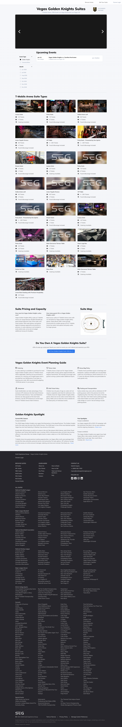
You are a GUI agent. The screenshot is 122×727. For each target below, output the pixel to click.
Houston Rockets (43, 535)
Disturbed (41, 617)
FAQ (53, 475)
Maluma (63, 642)
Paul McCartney (88, 604)
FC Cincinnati (42, 570)
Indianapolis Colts (43, 499)
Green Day (41, 646)
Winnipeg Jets (87, 564)
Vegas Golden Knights (89, 560)
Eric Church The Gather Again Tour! (48, 632)
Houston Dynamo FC (44, 574)
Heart (39, 653)
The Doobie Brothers (89, 665)
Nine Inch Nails (65, 684)
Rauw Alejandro (88, 623)
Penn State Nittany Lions (68, 596)
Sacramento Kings (88, 534)
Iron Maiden (41, 659)
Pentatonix (86, 610)
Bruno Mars (18, 659)
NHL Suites (18, 476)
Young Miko (86, 690)
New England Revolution (68, 570)
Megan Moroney (65, 655)
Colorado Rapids (20, 579)
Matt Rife (63, 653)
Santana (85, 640)
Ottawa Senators (66, 556)
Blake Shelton (19, 646)
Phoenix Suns (65, 545)
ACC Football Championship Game (25, 589)
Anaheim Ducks (20, 551)
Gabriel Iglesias (42, 638)
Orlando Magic (65, 541)
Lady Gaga (64, 615)
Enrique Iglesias (42, 631)
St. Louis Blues (87, 551)
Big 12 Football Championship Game (24, 597)
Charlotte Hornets (20, 537)
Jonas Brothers (42, 676)
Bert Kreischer (19, 634)
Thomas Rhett (87, 672)
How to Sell (55, 468)
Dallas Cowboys (20, 507)
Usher (85, 684)
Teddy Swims (87, 663)
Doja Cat (40, 619)
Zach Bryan (86, 693)
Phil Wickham (87, 612)
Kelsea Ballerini (65, 610)
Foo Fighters (41, 634)
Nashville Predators (43, 564)
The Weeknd (87, 671)
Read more (98, 427)
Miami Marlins (42, 526)
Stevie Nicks (86, 651)
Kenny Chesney (65, 613)
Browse (89, 2)
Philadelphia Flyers (66, 558)
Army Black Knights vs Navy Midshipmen (23, 593)
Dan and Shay (19, 691)
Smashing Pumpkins (89, 648)
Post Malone (87, 621)
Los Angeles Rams (66, 492)
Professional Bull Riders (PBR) (47, 701)
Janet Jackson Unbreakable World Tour (48, 668)
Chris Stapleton (19, 680)
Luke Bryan (64, 634)
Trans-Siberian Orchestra (90, 678)
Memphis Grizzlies (43, 543)
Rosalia (85, 632)
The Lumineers (87, 669)
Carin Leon (18, 671)
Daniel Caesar (19, 693)
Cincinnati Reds (19, 526)
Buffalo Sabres (19, 554)
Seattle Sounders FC (89, 572)
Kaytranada (64, 606)
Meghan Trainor (65, 657)
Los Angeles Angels (44, 522)
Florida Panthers (43, 556)
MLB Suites (18, 473)
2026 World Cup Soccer (22, 699)
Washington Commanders (91, 499)
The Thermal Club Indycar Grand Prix (70, 700)
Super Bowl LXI (87, 501)
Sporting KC (86, 574)
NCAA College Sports (21, 587)
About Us (41, 466)
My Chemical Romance (67, 674)
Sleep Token (86, 646)
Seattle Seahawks (88, 494)
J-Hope (40, 665)
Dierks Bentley (42, 612)
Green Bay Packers (43, 495)
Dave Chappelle (42, 604)
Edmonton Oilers (43, 554)
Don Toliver (41, 621)
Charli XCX (18, 676)
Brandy (17, 655)
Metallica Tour (65, 661)
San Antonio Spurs (88, 535)
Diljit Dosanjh (42, 613)
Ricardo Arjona (87, 625)
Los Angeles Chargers (44, 507)
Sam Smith (86, 638)
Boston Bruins (19, 553)
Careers (41, 476)
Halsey (40, 650)
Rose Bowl (64, 598)
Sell (103, 2)
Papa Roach (64, 693)
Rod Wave (86, 627)
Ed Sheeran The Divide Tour (46, 627)
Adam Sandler (19, 610)
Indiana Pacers (42, 537)
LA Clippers (41, 539)
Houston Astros (42, 518)
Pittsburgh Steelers (66, 507)
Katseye (40, 693)
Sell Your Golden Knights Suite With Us (61, 351)
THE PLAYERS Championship (46, 705)
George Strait (42, 640)
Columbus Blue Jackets (22, 564)
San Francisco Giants (67, 526)
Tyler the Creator (88, 682)
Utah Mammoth (88, 556)
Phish (85, 613)
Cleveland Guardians (44, 513)
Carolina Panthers (20, 499)
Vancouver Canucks (89, 558)
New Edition (64, 678)
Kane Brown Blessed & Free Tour (47, 690)
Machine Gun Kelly (66, 638)
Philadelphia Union (66, 577)
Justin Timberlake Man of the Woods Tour (46, 685)
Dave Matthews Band (44, 606)
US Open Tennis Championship (70, 703)
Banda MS (18, 631)
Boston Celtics (19, 534)
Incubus (40, 657)
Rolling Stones (87, 629)
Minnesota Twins (66, 514)
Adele (17, 612)
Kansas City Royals (43, 520)
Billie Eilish (18, 638)
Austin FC (18, 572)
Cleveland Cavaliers (21, 541)
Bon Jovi (17, 650)
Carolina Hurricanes (21, 558)
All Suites (18, 466)
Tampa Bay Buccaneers (90, 495)
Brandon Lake (19, 653)
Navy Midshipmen (66, 593)
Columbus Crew (20, 581)
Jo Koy (40, 674)
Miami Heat (41, 545)
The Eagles (86, 667)
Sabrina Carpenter (88, 636)
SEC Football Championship (91, 589)
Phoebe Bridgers (88, 615)
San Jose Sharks (65, 562)
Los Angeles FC (42, 579)
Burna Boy (18, 663)
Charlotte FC (19, 575)
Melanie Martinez (66, 659)
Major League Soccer (21, 568)
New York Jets (65, 503)
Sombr (85, 650)
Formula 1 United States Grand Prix (25, 703)
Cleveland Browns (20, 505)
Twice (85, 680)
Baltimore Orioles (20, 518)
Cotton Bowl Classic (44, 598)
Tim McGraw (87, 674)
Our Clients (42, 468)
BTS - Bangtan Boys (21, 627)
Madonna (63, 640)
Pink (84, 617)
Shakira (85, 642)
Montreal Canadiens (44, 562)
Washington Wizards (89, 541)
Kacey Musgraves (43, 688)
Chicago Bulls (19, 539)
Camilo (17, 667)
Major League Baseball (22, 511)
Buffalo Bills (18, 497)
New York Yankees (66, 518)
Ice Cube (40, 655)
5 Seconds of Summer (21, 604)
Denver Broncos (42, 492)
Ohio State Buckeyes (67, 594)
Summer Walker (88, 655)
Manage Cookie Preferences (79, 717)
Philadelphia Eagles (66, 505)
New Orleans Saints (66, 499)
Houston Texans (43, 497)
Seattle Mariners (88, 513)
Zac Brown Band (88, 691)
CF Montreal (18, 574)
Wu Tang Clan (87, 688)
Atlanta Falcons (20, 494)
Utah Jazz (86, 539)
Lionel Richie (64, 625)
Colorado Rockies (43, 514)
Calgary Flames (19, 556)
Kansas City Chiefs (43, 503)
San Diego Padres (66, 524)
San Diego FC (65, 583)
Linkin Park (64, 623)
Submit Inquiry (75, 466)
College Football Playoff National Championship (48, 595)
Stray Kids (86, 653)
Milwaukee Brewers (66, 513)
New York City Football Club (69, 572)
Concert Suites (19, 481)
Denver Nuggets (20, 545)
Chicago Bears (19, 501)
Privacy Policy (63, 717)
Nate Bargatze (65, 676)
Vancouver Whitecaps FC (90, 579)
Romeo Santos (87, 631)
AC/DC (17, 606)
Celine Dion (18, 674)
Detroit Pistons (42, 532)
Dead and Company (44, 608)
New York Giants (65, 501)
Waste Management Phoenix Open (71, 705)
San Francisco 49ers (89, 492)
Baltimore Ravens (20, 495)
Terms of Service (51, 717)
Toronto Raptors (88, 537)
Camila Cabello (19, 665)
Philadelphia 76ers (66, 543)
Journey (40, 680)
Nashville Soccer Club (44, 583)
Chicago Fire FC (19, 577)
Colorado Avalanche (21, 562)
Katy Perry (64, 604)
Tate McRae (86, 659)
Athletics (17, 514)
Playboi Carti (87, 619)
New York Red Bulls (66, 574)
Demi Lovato (41, 610)
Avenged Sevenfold (21, 623)
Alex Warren (19, 615)
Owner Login (117, 2)
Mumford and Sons (66, 672)
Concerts (17, 602)
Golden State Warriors (44, 534)
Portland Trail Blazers (89, 532)
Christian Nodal (19, 684)
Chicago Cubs (19, 522)
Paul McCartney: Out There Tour (92, 606)
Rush (84, 634)
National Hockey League (22, 549)
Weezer (85, 686)
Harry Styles (41, 651)
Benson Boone (19, 632)
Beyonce (17, 636)
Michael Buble (65, 663)
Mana (62, 644)
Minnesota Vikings (66, 495)
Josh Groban (41, 678)
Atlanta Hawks (19, 532)
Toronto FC (86, 577)
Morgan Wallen (65, 669)
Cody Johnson (19, 686)
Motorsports (41, 699)
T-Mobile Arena (46, 12)
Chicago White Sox (21, 524)
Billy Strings (18, 642)
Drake (40, 623)
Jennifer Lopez (42, 672)
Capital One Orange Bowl (45, 591)
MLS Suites (18, 478)
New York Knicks (65, 537)
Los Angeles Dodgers (44, 524)
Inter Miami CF (42, 575)
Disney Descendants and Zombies (48, 615)
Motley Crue (64, 671)
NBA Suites (18, 471)
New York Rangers (66, 554)
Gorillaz (40, 642)
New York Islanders (66, 553)
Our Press (41, 471)
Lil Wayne (64, 621)
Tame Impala (87, 657)
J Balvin (40, 661)
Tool (84, 676)
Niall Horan (64, 680)
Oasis (62, 688)
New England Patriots (67, 497)
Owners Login (19, 457)
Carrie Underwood (20, 672)
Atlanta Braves (19, 516)
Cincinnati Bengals (20, 503)
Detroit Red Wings (43, 553)
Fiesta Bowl (64, 589)
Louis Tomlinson (65, 629)
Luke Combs (64, 636)
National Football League (22, 490)
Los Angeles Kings (43, 558)
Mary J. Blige (64, 651)
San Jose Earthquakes (89, 570)
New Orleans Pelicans (67, 535)
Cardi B (17, 669)
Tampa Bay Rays (88, 516)
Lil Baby (63, 619)
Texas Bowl (86, 593)
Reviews (41, 473)
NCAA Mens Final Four (67, 591)
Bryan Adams (19, 661)
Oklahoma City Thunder (68, 539)
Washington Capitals (89, 562)
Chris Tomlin (19, 682)
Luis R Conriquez (65, 632)
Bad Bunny (18, 629)
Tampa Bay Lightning (89, 553)
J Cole (39, 663)
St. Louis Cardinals (88, 514)
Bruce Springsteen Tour (22, 657)
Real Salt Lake (65, 581)
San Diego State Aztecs (90, 591)
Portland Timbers (66, 579)
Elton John (41, 629)
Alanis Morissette (20, 613)
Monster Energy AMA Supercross (70, 667)
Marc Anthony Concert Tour (69, 646)
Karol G (40, 691)
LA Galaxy (41, 577)
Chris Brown (19, 678)
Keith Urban (64, 608)
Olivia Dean (64, 690)
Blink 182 (18, 648)
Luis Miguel (64, 631)
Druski (40, 625)
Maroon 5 (63, 650)
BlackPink (18, 644)
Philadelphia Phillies (67, 520)
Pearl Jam (86, 608)
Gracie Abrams (42, 644)
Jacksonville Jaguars (44, 501)
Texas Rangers (87, 518)
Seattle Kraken (65, 564)
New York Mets (65, 516)
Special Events (19, 697)
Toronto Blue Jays (88, 520)
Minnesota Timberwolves (68, 534)
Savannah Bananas (44, 703)
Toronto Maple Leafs (89, 554)
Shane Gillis (86, 644)
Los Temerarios (65, 627)
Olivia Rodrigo (65, 691)
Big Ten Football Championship (47, 589)
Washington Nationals (90, 522)
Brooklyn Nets (19, 535)
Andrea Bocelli (19, 617)
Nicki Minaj (64, 682)
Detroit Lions (41, 494)
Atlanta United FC (20, 570)
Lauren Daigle (65, 617)
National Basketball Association (24, 530)
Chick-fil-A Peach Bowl (45, 593)
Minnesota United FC (44, 581)
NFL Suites (18, 468)
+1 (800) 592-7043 (76, 468)
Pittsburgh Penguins (67, 560)
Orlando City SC (65, 575)
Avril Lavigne (19, 625)
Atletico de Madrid (20, 701)
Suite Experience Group (22, 454)
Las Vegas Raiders (43, 505)
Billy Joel (17, 640)
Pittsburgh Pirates (66, 522)
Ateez (17, 621)
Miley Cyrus (64, 665)
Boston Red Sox (20, 520)
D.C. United (18, 583)
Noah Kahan (64, 686)
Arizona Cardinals (20, 492)
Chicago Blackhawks (21, 560)
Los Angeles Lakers (43, 541)
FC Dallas (41, 572)
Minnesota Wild (42, 560)
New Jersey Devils (66, 551)
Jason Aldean (42, 671)
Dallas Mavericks (20, 543)
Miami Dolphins (65, 494)
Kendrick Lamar (65, 612)
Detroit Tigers (42, 516)
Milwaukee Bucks (66, 532)
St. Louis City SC (88, 575)
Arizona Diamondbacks (22, 513)
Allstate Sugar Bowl (21, 591)
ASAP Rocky (19, 608)
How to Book (55, 466)
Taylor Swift (86, 661)
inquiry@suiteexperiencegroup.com (81, 471)
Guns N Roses (42, 648)
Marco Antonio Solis (67, 648)
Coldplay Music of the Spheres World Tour (24, 689)
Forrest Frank (42, 636)
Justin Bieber (41, 682)
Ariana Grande (19, 619)
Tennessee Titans (88, 497)
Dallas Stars (41, 551)
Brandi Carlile (19, 651)
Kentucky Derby (20, 705)
